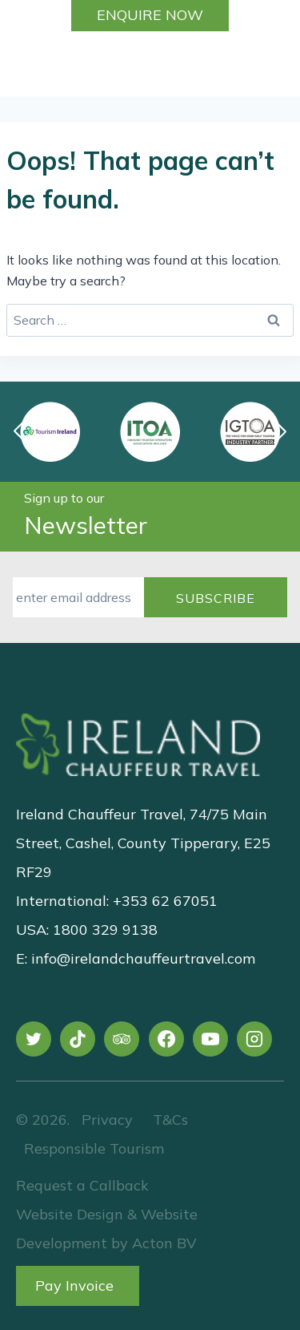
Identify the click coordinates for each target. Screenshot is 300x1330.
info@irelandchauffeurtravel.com (143, 958)
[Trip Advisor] (121, 1039)
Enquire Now (150, 15)
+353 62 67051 (165, 900)
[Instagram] (254, 1039)
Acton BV (164, 1243)
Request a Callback (82, 1185)
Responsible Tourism (94, 1148)
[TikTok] (77, 1039)
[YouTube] (210, 1039)
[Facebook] (166, 1039)
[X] (33, 1039)
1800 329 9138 (105, 929)
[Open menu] (278, 63)
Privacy (107, 1119)
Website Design (69, 1214)
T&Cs (168, 1119)
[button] (280, 431)
